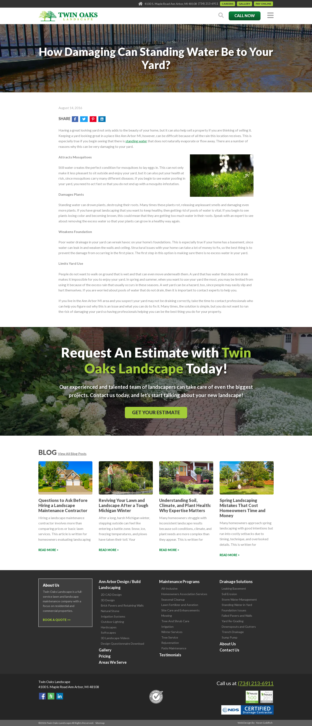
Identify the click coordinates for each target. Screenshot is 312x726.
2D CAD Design (111, 594)
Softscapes (108, 632)
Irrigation (167, 626)
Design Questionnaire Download (122, 643)
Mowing (166, 615)
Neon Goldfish (264, 722)
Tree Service (169, 637)
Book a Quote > (56, 620)
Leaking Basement (234, 588)
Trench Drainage (233, 632)
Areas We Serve (113, 662)
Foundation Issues (234, 610)
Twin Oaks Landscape (54, 682)
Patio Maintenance (173, 648)
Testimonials (170, 655)
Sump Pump (229, 637)
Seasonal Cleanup (173, 599)
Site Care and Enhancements (180, 610)
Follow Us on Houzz (51, 696)
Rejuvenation (170, 642)
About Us (228, 643)
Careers (227, 3)
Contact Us (229, 650)
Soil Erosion (229, 594)
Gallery (244, 3)
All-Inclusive (169, 588)
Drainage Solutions (236, 581)
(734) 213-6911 (208, 3)
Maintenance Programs (179, 581)
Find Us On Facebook (42, 696)
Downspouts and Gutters (239, 626)
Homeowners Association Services (184, 594)
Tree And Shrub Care (175, 621)
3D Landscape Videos (115, 638)
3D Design (108, 600)
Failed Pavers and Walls (237, 615)
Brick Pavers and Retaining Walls (122, 605)
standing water (136, 141)
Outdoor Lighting (112, 621)
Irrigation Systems (113, 616)
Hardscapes (109, 627)
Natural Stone (110, 611)
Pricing (105, 656)
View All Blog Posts (72, 454)
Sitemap (99, 723)
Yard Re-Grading (233, 621)
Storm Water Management (239, 599)
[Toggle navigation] (270, 15)
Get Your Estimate (156, 412)
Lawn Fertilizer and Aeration (179, 605)
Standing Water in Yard (237, 605)
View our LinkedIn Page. (59, 696)
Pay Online (263, 3)
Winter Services (171, 632)
